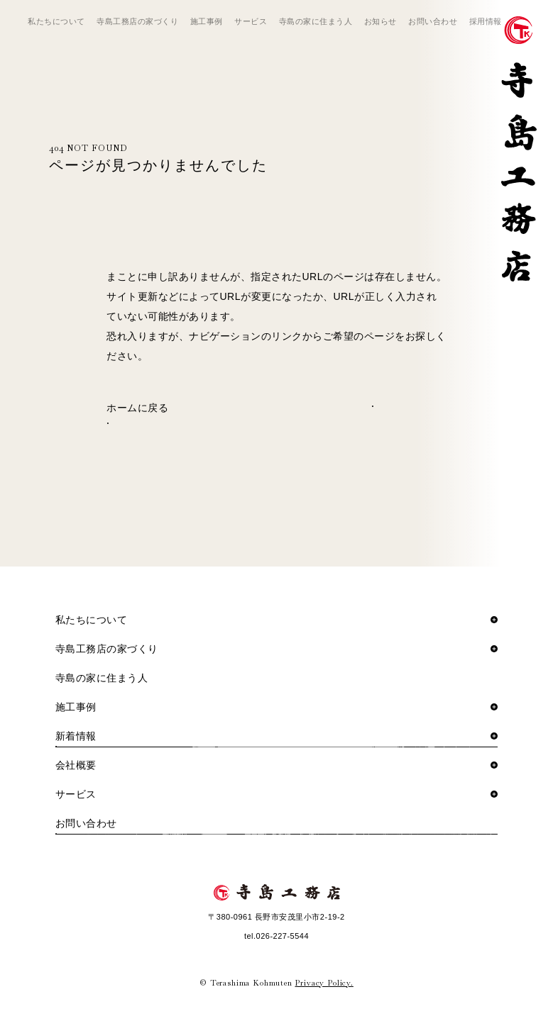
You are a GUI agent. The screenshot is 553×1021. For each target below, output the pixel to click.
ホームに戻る (137, 407)
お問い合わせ (432, 21)
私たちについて (56, 21)
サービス (250, 21)
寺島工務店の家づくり (137, 21)
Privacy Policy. (324, 983)
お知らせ (380, 21)
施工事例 (206, 21)
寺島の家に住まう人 (316, 21)
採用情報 (485, 21)
